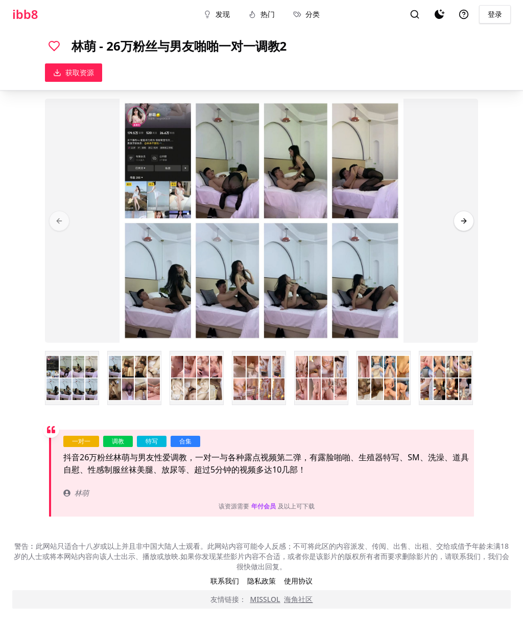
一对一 (81, 441)
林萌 (76, 493)
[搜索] (415, 14)
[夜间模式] (439, 14)
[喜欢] (54, 46)
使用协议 (298, 581)
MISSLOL (265, 599)
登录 (495, 14)
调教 (118, 441)
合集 (185, 441)
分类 (306, 14)
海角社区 (298, 599)
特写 (152, 441)
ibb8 (25, 14)
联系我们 (224, 581)
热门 (261, 14)
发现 (216, 14)
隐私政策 (261, 581)
